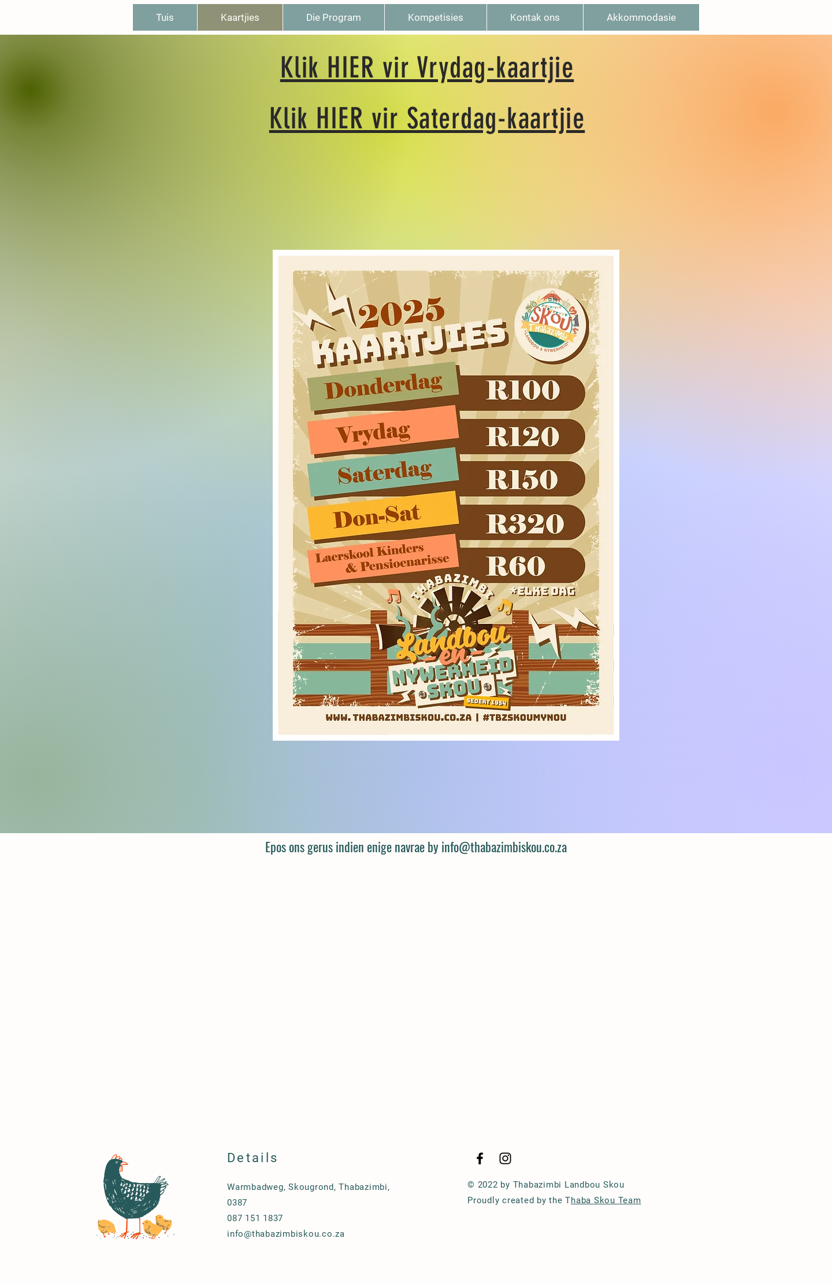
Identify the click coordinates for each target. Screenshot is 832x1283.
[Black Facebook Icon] (480, 1158)
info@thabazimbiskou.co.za (504, 846)
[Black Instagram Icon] (505, 1158)
